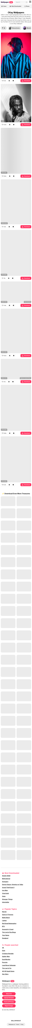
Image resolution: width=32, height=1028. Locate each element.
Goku (4, 896)
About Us (9, 994)
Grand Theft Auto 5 (8, 887)
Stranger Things (7, 899)
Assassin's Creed (7, 929)
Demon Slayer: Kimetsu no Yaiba (12, 884)
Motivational (6, 878)
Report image (9, 1006)
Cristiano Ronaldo (8, 953)
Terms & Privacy (9, 1002)
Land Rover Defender (9, 965)
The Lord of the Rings (9, 932)
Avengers (5, 881)
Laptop (4, 920)
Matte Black (6, 917)
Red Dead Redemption (9, 923)
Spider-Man (6, 956)
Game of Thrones (7, 914)
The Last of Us (6, 968)
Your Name (5, 935)
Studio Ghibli (6, 876)
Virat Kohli (5, 893)
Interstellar (5, 902)
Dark (3, 950)
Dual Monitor (6, 959)
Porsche (4, 962)
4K (3, 948)
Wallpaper (7, 2)
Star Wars (5, 974)
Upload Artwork (9, 998)
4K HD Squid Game (8, 971)
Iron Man (5, 890)
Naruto (4, 912)
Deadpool (5, 938)
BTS (3, 926)
